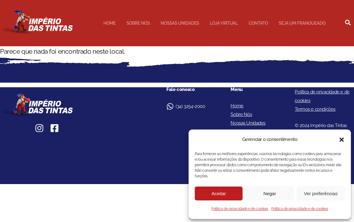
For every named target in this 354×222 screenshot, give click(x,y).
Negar (270, 193)
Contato (258, 23)
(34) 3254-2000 (190, 106)
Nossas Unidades (180, 23)
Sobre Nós (138, 23)
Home (109, 23)
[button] (342, 140)
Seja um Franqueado (302, 23)
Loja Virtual (224, 23)
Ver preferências (321, 193)
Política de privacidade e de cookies (239, 209)
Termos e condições (315, 109)
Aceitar (218, 193)
